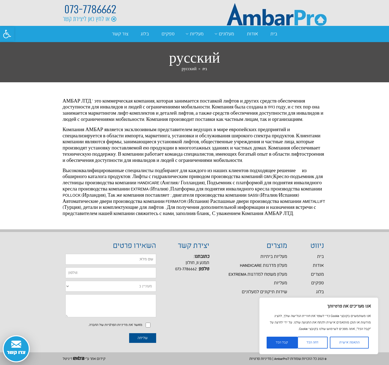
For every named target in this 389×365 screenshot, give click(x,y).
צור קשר (120, 34)
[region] (318, 326)
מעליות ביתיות (273, 257)
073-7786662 (90, 9)
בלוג (145, 34)
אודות (252, 34)
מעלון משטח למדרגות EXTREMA (258, 274)
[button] (7, 34)
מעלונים (226, 34)
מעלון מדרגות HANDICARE (263, 265)
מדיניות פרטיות (260, 359)
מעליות (197, 34)
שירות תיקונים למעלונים (264, 292)
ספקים (168, 34)
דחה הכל (312, 342)
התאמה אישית (349, 342)
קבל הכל (282, 342)
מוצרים (317, 274)
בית (273, 34)
